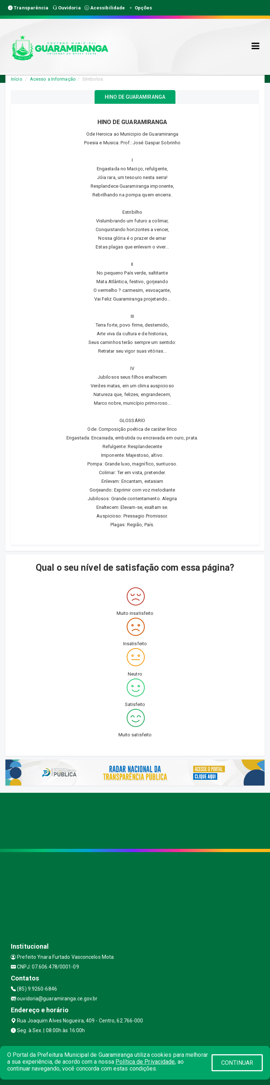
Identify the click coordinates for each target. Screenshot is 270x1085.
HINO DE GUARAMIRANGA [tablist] (135, 97)
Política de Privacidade (145, 1061)
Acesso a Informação (53, 79)
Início (16, 79)
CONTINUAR (237, 1062)
